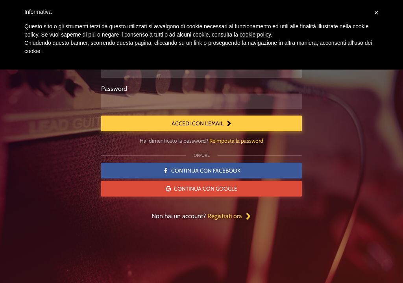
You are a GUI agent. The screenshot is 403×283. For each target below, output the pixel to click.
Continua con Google (201, 188)
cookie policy (255, 34)
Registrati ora (229, 216)
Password (114, 88)
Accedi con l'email (202, 123)
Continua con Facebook (201, 170)
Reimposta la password (236, 140)
